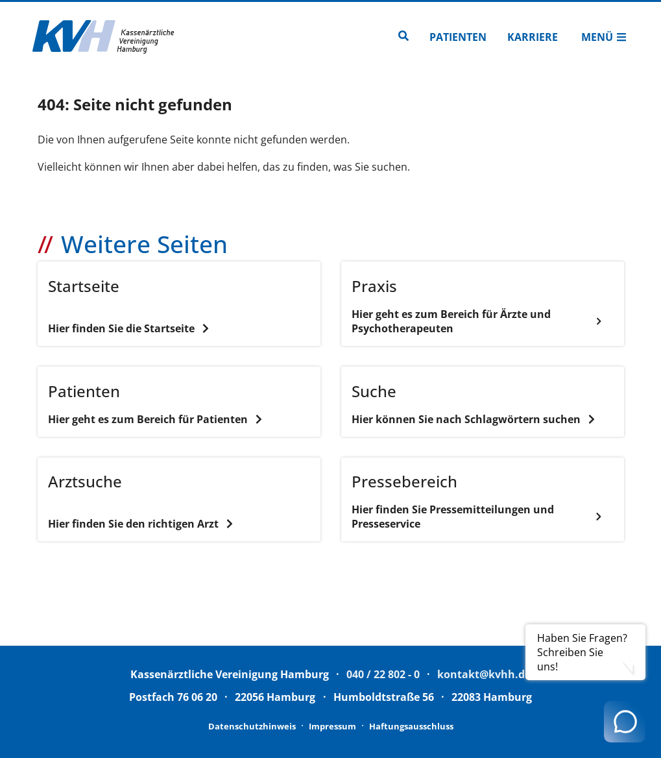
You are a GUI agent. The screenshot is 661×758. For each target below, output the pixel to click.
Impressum (332, 726)
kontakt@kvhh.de (484, 674)
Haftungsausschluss (411, 726)
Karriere (532, 37)
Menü (604, 37)
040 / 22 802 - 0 (383, 674)
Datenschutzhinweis (252, 726)
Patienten (458, 37)
